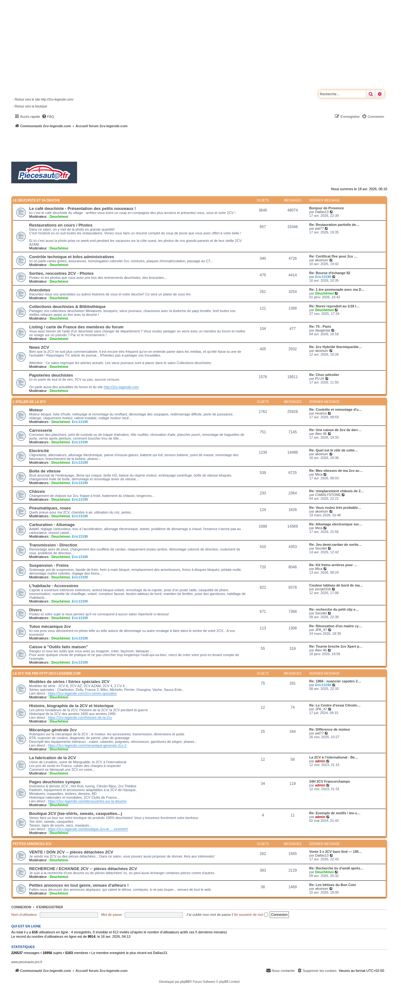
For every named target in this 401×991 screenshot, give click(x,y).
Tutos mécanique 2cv (50, 626)
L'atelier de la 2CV (29, 402)
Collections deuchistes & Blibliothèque (67, 306)
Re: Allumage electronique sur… (335, 524)
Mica (318, 474)
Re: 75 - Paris (320, 326)
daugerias (322, 330)
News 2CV (39, 347)
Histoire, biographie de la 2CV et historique (71, 705)
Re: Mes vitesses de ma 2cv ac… (336, 470)
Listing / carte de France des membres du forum (76, 327)
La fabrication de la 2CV (52, 757)
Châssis (37, 491)
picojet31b (323, 589)
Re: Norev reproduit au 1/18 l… (334, 306)
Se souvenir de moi (251, 914)
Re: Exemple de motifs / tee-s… (335, 813)
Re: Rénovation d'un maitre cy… (335, 626)
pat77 (319, 228)
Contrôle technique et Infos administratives (71, 256)
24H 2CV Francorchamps (329, 781)
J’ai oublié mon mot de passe (208, 914)
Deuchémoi (58, 216)
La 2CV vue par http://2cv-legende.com (47, 673)
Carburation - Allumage (52, 524)
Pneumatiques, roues (50, 508)
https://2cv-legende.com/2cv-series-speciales (82, 693)
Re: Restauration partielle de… (334, 225)
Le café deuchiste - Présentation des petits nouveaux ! (82, 208)
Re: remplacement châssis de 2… (336, 491)
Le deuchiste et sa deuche (36, 200)
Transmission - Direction (53, 545)
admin (320, 761)
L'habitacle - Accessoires (53, 585)
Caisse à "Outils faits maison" (58, 646)
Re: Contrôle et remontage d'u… (335, 409)
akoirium (321, 260)
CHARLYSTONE (328, 495)
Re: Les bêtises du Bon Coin (332, 885)
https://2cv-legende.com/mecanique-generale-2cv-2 (87, 745)
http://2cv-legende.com (121, 387)
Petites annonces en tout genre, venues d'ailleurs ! (79, 885)
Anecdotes (39, 290)
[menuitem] (48, 116)
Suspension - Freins (49, 565)
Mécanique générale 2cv (53, 730)
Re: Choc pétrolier (324, 375)
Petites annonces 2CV (32, 844)
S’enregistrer (49, 907)
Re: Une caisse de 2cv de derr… (335, 430)
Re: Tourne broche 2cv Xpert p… (335, 646)
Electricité (39, 450)
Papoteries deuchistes (51, 375)
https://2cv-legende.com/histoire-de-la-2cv (80, 717)
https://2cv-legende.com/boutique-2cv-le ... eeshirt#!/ (88, 829)
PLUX (319, 378)
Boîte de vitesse (44, 471)
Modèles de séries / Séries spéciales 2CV (69, 681)
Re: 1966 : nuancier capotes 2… (335, 681)
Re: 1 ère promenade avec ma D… (337, 289)
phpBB (185, 981)
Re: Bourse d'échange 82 (329, 273)
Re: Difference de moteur (329, 729)
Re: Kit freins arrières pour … (333, 565)
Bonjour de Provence (326, 208)
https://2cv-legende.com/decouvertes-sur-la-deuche (87, 801)
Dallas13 (322, 212)
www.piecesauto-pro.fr (26, 962)
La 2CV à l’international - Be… (333, 757)
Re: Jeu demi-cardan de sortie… (335, 544)
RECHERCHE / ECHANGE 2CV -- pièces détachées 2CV (83, 868)
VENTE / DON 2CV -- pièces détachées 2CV (71, 852)
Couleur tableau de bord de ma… (336, 585)
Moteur (36, 410)
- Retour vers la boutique (30, 106)
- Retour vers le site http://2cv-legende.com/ (43, 99)
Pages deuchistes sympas (55, 782)
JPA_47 (321, 630)
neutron (321, 413)
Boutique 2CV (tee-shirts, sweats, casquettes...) (75, 813)
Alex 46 (321, 434)
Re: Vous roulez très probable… (335, 507)
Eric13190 (323, 277)
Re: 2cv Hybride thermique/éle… (335, 347)
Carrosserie (40, 430)
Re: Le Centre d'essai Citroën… (335, 705)
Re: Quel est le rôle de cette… (333, 450)
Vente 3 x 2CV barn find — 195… (335, 851)
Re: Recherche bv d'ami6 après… (336, 868)
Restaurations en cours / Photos (60, 225)
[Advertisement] (168, 146)
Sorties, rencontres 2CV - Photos (61, 273)
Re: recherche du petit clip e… (334, 609)
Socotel (321, 548)
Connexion (21, 907)
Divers (35, 610)
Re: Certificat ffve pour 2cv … (333, 256)
